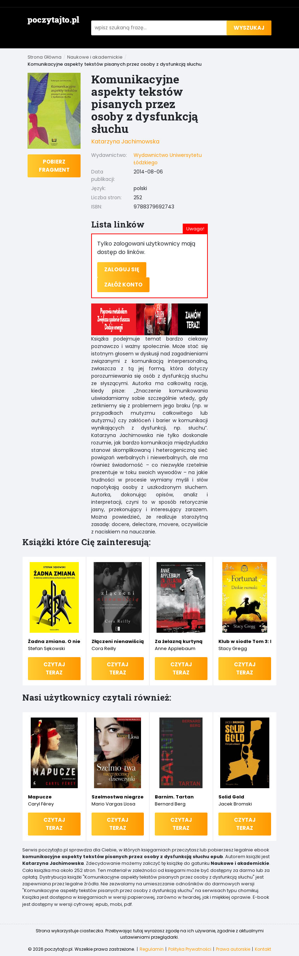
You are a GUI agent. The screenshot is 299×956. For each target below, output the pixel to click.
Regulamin (152, 949)
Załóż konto (123, 284)
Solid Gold (231, 796)
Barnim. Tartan (174, 796)
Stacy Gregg (232, 648)
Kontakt (263, 949)
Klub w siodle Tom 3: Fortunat (244, 641)
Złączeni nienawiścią (118, 641)
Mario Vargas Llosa (113, 804)
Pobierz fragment (54, 165)
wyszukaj (249, 27)
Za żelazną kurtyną (179, 641)
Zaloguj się (121, 269)
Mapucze (40, 796)
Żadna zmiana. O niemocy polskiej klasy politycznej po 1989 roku (54, 641)
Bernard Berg (170, 804)
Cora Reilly (104, 648)
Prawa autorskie (233, 949)
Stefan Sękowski (46, 648)
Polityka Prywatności (189, 949)
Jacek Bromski (235, 804)
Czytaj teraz (54, 668)
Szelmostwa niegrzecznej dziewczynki (118, 796)
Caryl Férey (41, 804)
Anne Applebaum (175, 648)
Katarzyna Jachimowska (125, 141)
